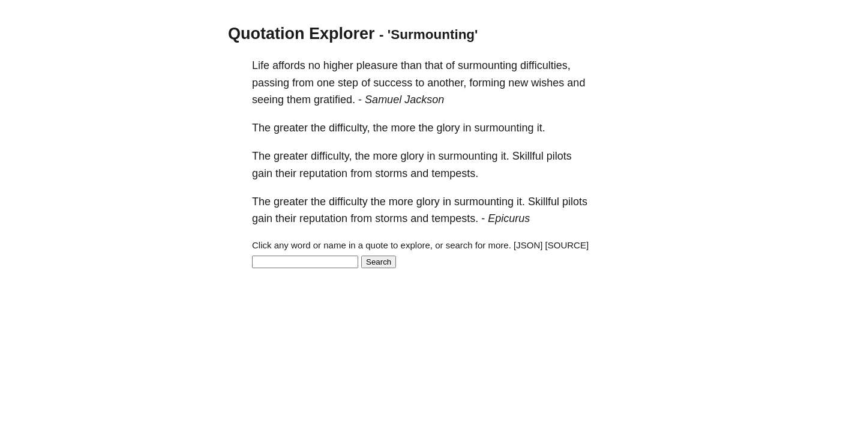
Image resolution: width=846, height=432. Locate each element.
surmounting (487, 65)
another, (446, 83)
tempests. (454, 173)
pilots (559, 156)
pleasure (377, 65)
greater (291, 128)
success (392, 83)
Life (260, 65)
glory (448, 128)
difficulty (348, 202)
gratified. (334, 100)
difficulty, (349, 128)
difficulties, (545, 65)
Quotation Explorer (301, 34)
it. (541, 128)
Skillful (528, 156)
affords (288, 65)
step (348, 83)
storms (391, 173)
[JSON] (528, 245)
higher (338, 65)
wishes (547, 83)
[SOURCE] (567, 245)
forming (487, 83)
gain (262, 173)
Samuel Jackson (404, 100)
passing (270, 83)
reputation (323, 173)
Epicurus (509, 218)
